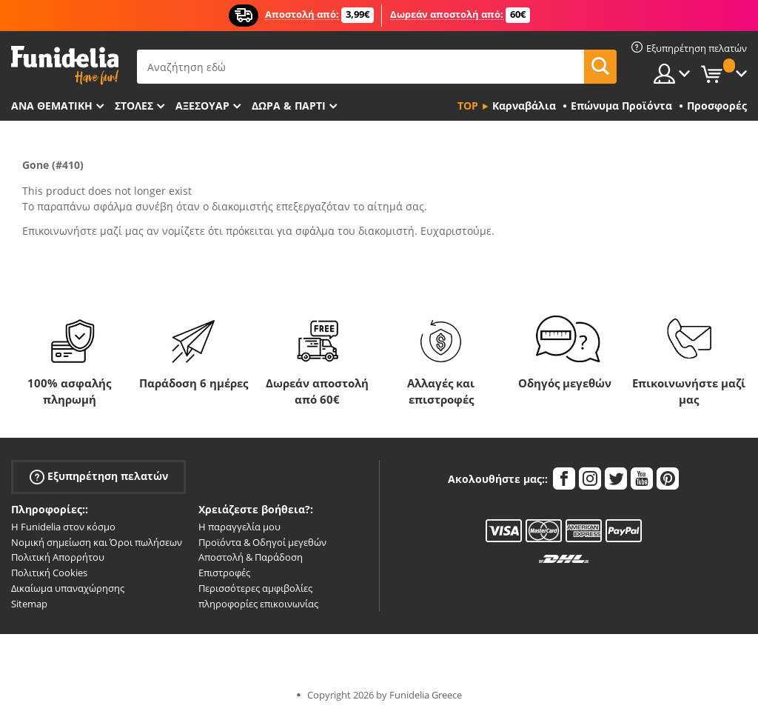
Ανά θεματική (52, 106)
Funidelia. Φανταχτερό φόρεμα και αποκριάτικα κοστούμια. (64, 65)
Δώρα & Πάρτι (289, 106)
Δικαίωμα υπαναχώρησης (67, 588)
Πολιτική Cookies (49, 572)
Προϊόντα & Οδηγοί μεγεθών (262, 542)
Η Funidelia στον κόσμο (63, 526)
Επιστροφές (224, 572)
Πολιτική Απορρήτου (57, 557)
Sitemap (29, 603)
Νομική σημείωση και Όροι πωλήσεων (96, 542)
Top (467, 106)
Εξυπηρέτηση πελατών (99, 476)
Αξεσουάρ (202, 106)
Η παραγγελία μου (239, 526)
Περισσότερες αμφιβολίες (255, 588)
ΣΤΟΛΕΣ (134, 106)
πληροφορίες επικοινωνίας (258, 603)
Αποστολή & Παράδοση (250, 557)
